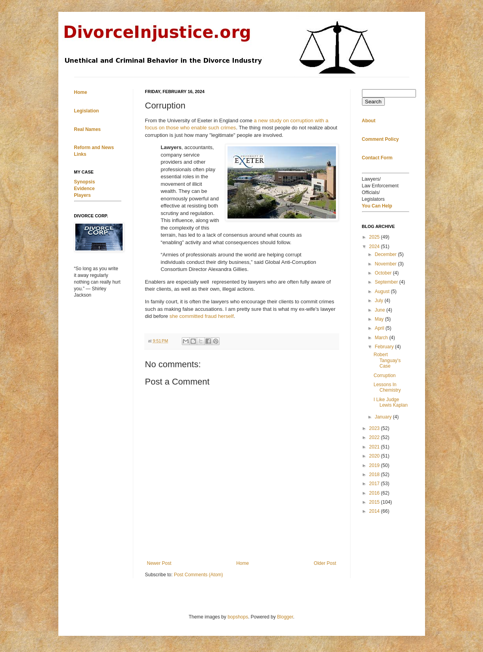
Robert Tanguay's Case (387, 360)
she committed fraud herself (202, 316)
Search (373, 102)
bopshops (238, 617)
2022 (375, 437)
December (386, 254)
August (383, 291)
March (382, 337)
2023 (375, 428)
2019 (375, 465)
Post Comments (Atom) (198, 574)
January (384, 417)
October (384, 273)
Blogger (285, 617)
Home (242, 563)
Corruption (384, 375)
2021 (375, 447)
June (380, 310)
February (385, 346)
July (379, 300)
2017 (375, 483)
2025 (375, 237)
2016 (375, 493)
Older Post (325, 563)
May (380, 319)
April (380, 328)
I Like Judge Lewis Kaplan (390, 402)
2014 (375, 511)
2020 (375, 456)
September (387, 282)
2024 (375, 246)
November (386, 264)
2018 (375, 474)
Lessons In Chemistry (387, 387)
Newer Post (159, 563)
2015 (375, 502)
